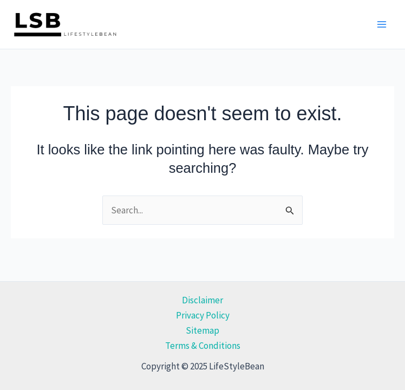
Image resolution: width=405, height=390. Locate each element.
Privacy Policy (203, 315)
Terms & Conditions (202, 346)
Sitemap (202, 330)
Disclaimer (202, 300)
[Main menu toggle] (382, 24)
